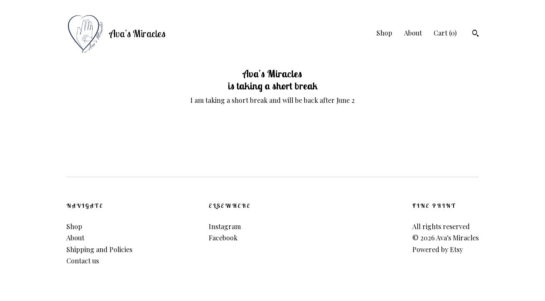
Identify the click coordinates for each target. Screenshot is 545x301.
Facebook (223, 237)
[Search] (475, 34)
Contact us (82, 260)
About (413, 32)
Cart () (445, 32)
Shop (384, 32)
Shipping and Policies (99, 249)
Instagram (225, 226)
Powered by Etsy (437, 249)
